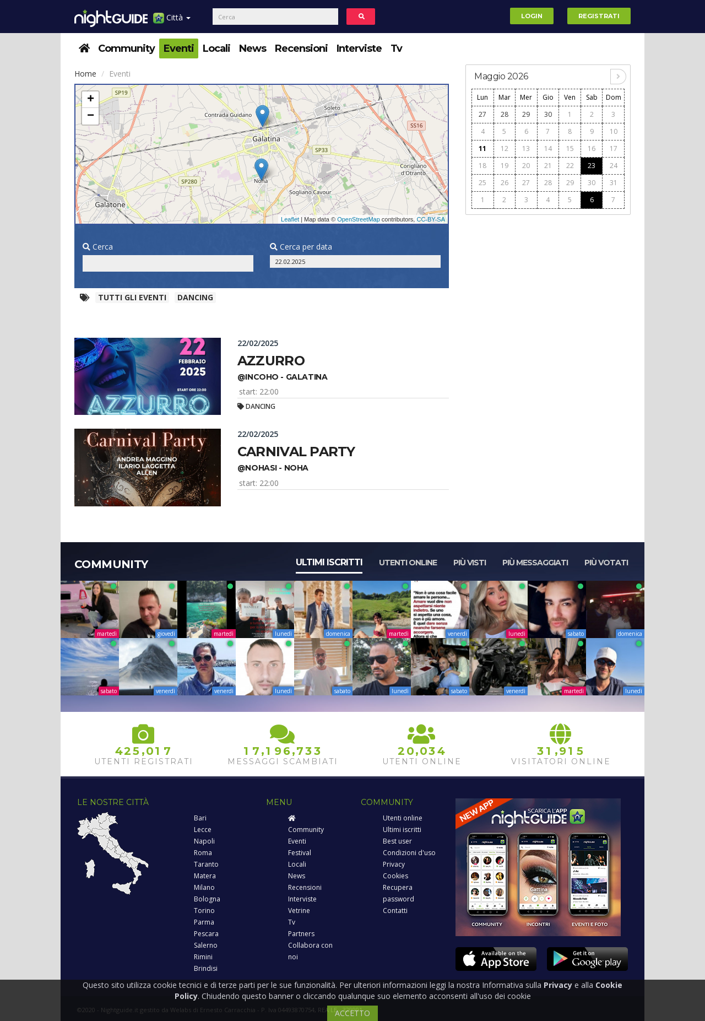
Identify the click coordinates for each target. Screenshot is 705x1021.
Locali (216, 48)
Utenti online (408, 563)
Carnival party (296, 452)
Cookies (395, 875)
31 (613, 182)
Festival (299, 852)
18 (482, 165)
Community (126, 48)
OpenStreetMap (358, 219)
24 (613, 165)
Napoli (204, 841)
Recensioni (301, 48)
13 (526, 148)
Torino (204, 910)
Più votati (606, 563)
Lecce (203, 829)
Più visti (469, 563)
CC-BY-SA (430, 219)
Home (85, 73)
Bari (200, 818)
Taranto (206, 864)
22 (570, 165)
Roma (203, 852)
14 (548, 148)
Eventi (179, 48)
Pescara (206, 933)
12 (504, 148)
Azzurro (271, 361)
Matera (205, 875)
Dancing (195, 297)
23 (591, 165)
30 (548, 114)
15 (570, 148)
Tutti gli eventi (132, 297)
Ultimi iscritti (329, 562)
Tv (396, 48)
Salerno (206, 945)
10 (613, 131)
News (252, 48)
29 (526, 114)
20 (526, 165)
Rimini (203, 956)
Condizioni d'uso (409, 852)
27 (482, 114)
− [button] (90, 116)
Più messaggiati (535, 563)
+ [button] (90, 99)
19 (504, 165)
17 (613, 148)
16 (591, 148)
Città (172, 21)
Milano (204, 887)
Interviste (359, 48)
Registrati (599, 16)
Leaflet (290, 219)
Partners (301, 933)
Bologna (207, 899)
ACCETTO (352, 1013)
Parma (204, 922)
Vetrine (299, 910)
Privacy (394, 864)
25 (482, 182)
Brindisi (206, 968)
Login (532, 16)
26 (504, 182)
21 (548, 165)
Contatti (395, 910)
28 (504, 114)
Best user (397, 841)
